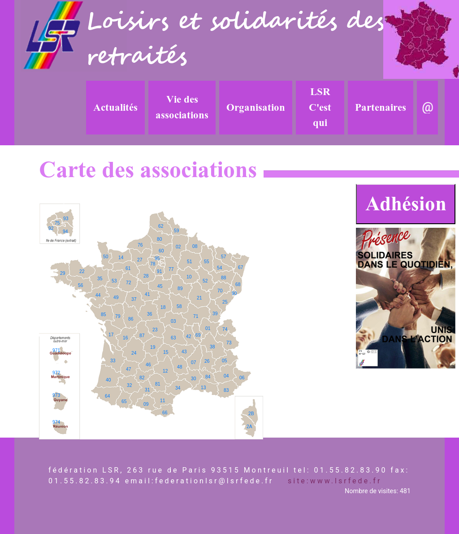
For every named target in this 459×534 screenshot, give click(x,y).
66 (164, 412)
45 (159, 286)
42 (188, 336)
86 (130, 319)
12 (165, 371)
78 (152, 263)
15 (165, 352)
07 (193, 362)
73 (228, 342)
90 (234, 293)
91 (159, 271)
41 (147, 294)
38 (212, 346)
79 (117, 316)
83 (226, 390)
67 (240, 267)
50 (105, 256)
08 (194, 246)
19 (152, 347)
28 (145, 276)
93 (65, 218)
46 (148, 364)
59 (176, 230)
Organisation (255, 107)
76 (140, 245)
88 (223, 277)
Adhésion (405, 203)
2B (251, 413)
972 (56, 372)
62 (160, 226)
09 (145, 404)
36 (149, 314)
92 (50, 228)
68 (237, 284)
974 (56, 422)
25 (224, 302)
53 (114, 280)
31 (147, 389)
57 (223, 256)
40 (108, 380)
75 (57, 223)
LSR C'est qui (320, 107)
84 (207, 376)
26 (206, 361)
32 (129, 385)
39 (214, 313)
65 (123, 401)
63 (173, 337)
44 (97, 295)
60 (161, 250)
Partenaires (380, 107)
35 (99, 278)
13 (203, 387)
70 (219, 290)
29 (62, 273)
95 (157, 258)
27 (139, 259)
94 (65, 231)
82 (141, 377)
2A (249, 426)
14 (120, 257)
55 (206, 261)
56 (80, 285)
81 (157, 384)
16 (125, 337)
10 (188, 276)
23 (154, 329)
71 (195, 316)
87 (141, 335)
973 (56, 395)
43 (184, 351)
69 (197, 335)
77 (171, 269)
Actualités (115, 107)
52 (205, 280)
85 (103, 314)
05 (224, 360)
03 (173, 321)
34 (177, 388)
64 (107, 396)
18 (162, 307)
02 (178, 246)
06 (241, 377)
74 (224, 329)
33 (112, 360)
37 (133, 299)
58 (179, 306)
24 (133, 353)
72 (128, 282)
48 (179, 367)
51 (189, 261)
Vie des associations (182, 107)
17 (110, 334)
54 (219, 267)
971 (56, 350)
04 (226, 375)
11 (162, 400)
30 (193, 378)
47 (128, 369)
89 (180, 288)
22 (81, 271)
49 (115, 297)
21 (199, 297)
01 (207, 328)
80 (159, 239)
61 (128, 268)
